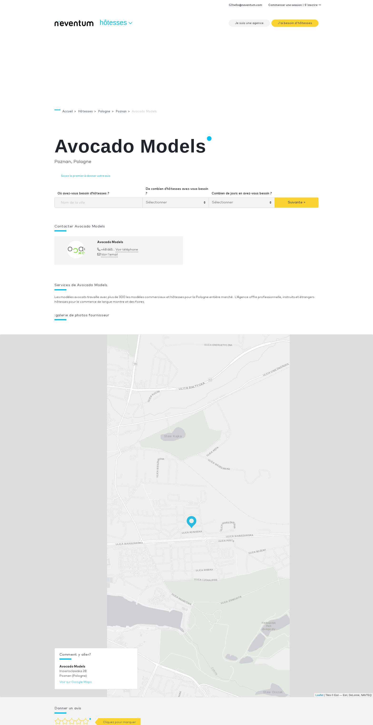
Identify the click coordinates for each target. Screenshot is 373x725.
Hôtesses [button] (116, 23)
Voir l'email (109, 254)
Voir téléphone (127, 249)
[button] (141, 327)
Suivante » (296, 202)
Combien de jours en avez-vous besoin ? (242, 193)
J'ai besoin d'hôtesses (295, 23)
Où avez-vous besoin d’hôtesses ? (83, 193)
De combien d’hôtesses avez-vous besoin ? (177, 191)
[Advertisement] (186, 65)
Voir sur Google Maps (75, 682)
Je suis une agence (249, 23)
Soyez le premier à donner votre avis (85, 176)
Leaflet (319, 695)
